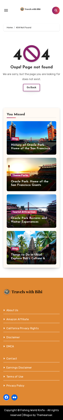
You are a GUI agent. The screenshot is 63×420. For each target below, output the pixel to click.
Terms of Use (14, 376)
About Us (12, 310)
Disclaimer (13, 337)
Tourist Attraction (23, 212)
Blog (15, 138)
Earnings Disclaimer (19, 367)
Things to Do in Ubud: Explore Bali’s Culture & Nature (28, 258)
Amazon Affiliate (17, 319)
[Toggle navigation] (6, 10)
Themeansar (44, 415)
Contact (11, 358)
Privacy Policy (15, 385)
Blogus (27, 415)
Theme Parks (20, 175)
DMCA (10, 346)
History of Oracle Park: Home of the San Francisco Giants (30, 148)
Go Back (31, 87)
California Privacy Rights (22, 328)
